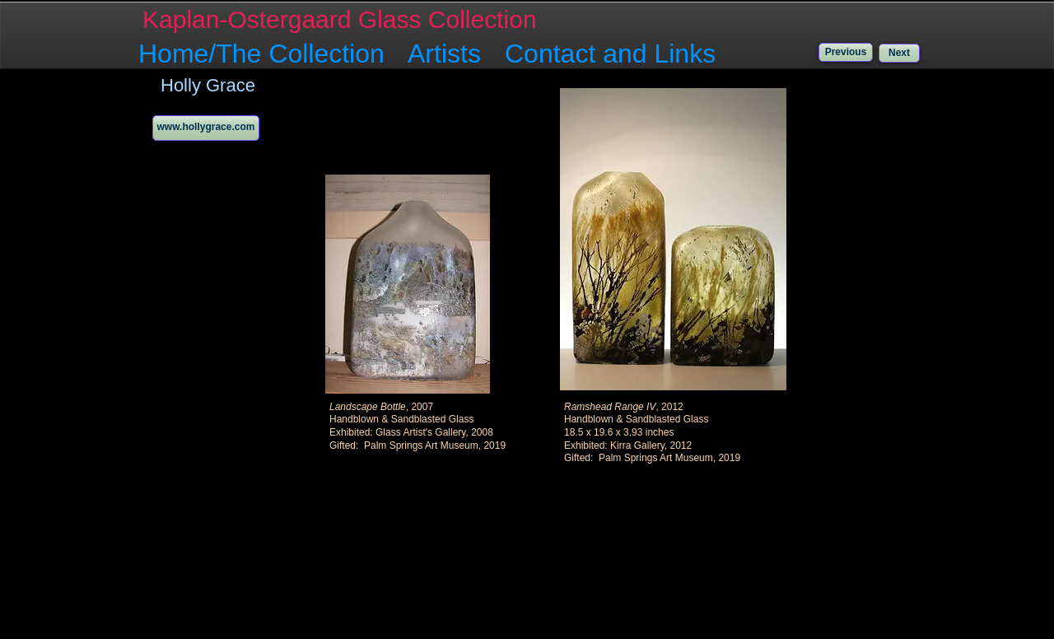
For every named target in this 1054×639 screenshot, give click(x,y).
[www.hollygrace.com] (205, 128)
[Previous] (845, 52)
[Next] (899, 53)
